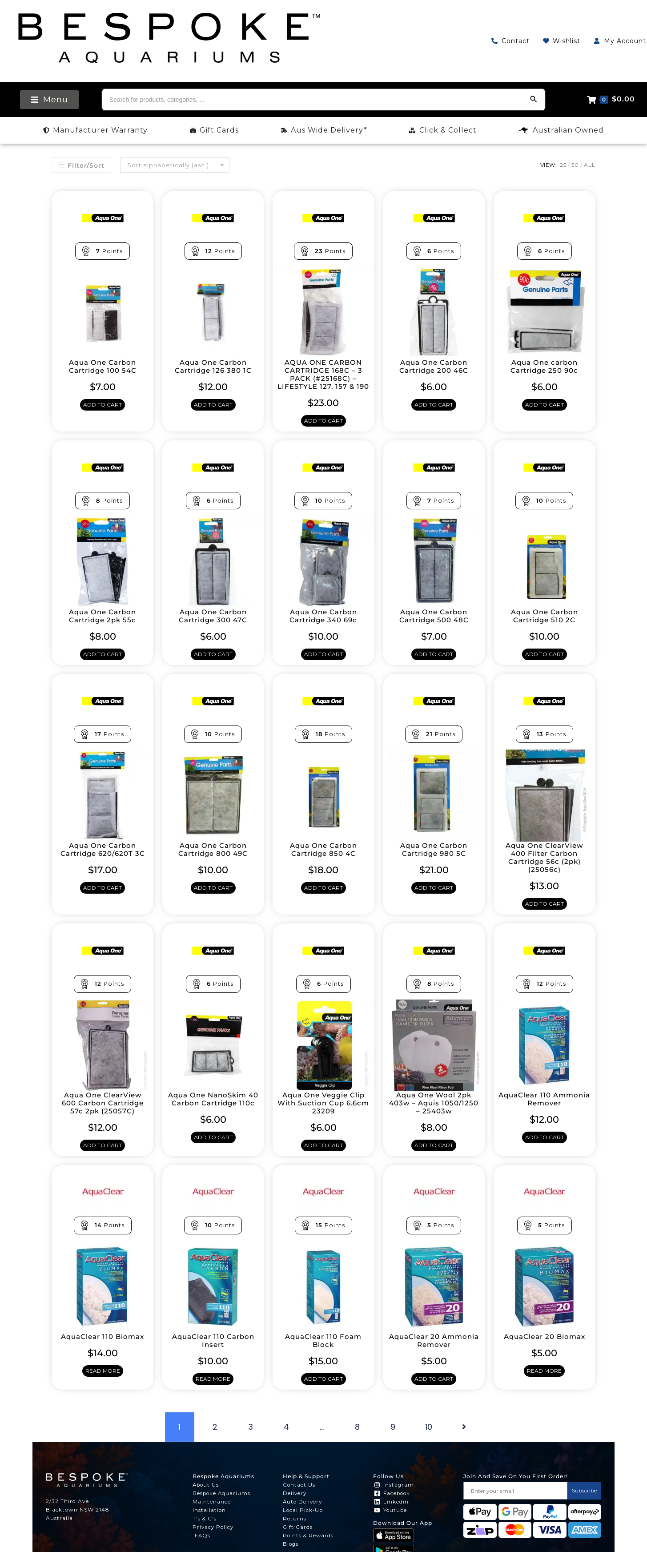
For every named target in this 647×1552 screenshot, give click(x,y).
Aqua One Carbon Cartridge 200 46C (434, 367)
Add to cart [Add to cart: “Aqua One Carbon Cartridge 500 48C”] (433, 664)
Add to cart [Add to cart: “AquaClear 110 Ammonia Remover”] (544, 1148)
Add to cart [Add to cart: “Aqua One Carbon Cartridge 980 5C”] (433, 898)
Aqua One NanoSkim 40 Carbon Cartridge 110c (213, 1113)
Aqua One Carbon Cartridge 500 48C (434, 625)
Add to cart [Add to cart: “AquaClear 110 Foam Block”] (323, 1390)
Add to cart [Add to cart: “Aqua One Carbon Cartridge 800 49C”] (213, 898)
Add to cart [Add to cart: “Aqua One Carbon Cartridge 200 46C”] (433, 405)
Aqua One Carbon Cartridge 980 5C (434, 859)
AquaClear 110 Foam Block (323, 1352)
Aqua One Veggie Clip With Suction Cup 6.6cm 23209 (323, 1113)
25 (563, 164)
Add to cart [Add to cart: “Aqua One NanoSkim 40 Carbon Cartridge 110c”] (213, 1156)
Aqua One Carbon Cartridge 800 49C (213, 859)
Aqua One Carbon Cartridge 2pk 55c (102, 625)
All (589, 164)
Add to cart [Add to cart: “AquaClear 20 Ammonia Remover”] (433, 1390)
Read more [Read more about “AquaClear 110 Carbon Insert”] (213, 1390)
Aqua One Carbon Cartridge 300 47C (213, 625)
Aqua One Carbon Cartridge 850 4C (323, 859)
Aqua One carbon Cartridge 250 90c (544, 367)
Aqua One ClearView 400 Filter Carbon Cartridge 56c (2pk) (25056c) (544, 867)
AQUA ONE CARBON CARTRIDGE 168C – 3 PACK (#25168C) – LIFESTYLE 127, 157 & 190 (323, 379)
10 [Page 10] (428, 1438)
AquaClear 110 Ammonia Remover (544, 1109)
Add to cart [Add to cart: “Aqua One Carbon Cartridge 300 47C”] (213, 664)
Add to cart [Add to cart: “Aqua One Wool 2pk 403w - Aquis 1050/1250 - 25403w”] (433, 1156)
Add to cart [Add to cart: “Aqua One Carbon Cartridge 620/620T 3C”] (102, 898)
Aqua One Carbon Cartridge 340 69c (323, 625)
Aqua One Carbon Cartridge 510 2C (544, 625)
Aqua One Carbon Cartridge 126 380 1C (213, 367)
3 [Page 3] (250, 1438)
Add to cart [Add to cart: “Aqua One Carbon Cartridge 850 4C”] (323, 898)
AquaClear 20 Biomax (544, 1348)
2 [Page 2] (215, 1438)
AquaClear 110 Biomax (102, 1348)
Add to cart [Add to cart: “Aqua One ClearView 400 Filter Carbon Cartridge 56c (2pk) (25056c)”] (544, 914)
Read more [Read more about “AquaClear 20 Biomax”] (544, 1382)
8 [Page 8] (357, 1438)
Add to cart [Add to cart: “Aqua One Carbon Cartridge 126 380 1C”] (213, 405)
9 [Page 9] (392, 1438)
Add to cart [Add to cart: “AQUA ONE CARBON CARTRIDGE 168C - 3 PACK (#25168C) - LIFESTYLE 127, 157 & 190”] (323, 429)
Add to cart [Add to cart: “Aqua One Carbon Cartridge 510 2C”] (544, 664)
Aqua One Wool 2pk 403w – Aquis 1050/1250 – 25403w (434, 1113)
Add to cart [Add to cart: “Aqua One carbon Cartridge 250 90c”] (544, 405)
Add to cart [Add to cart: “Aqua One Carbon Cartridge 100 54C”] (102, 405)
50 (575, 164)
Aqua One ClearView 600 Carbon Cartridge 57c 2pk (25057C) (103, 1113)
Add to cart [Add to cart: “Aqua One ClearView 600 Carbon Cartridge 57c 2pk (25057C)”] (102, 1156)
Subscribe (584, 1502)
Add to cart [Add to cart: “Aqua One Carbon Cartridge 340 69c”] (323, 664)
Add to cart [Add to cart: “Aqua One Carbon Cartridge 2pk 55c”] (102, 664)
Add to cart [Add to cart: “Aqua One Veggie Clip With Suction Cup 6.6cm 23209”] (323, 1156)
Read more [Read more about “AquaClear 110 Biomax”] (102, 1382)
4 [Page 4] (286, 1438)
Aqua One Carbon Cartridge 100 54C (103, 367)
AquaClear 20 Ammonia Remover (434, 1352)
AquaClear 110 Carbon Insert (213, 1352)
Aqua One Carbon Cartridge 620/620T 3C (103, 859)
